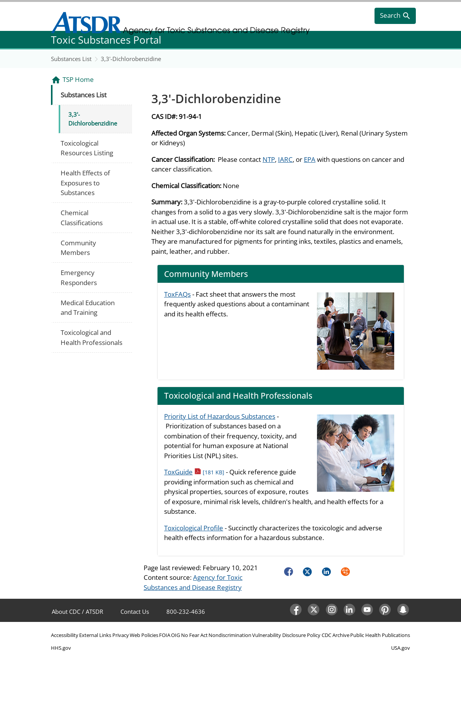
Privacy (120, 635)
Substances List (71, 59)
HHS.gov (61, 647)
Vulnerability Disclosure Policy (286, 635)
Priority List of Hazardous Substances (219, 416)
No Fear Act (194, 635)
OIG (175, 635)
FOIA (164, 635)
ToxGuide (194, 471)
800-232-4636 (185, 611)
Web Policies (144, 635)
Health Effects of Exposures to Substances (85, 182)
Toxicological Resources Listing (87, 148)
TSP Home (78, 79)
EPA (309, 159)
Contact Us (134, 611)
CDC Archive (335, 635)
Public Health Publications (380, 635)
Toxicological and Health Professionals (91, 337)
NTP (269, 159)
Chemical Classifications (82, 217)
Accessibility (64, 635)
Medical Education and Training (88, 307)
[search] (395, 16)
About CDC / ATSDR (77, 611)
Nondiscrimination (229, 635)
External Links (95, 635)
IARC (285, 159)
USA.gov (400, 647)
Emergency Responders (79, 277)
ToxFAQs (177, 294)
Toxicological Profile (193, 527)
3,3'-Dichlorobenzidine (131, 59)
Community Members (78, 247)
